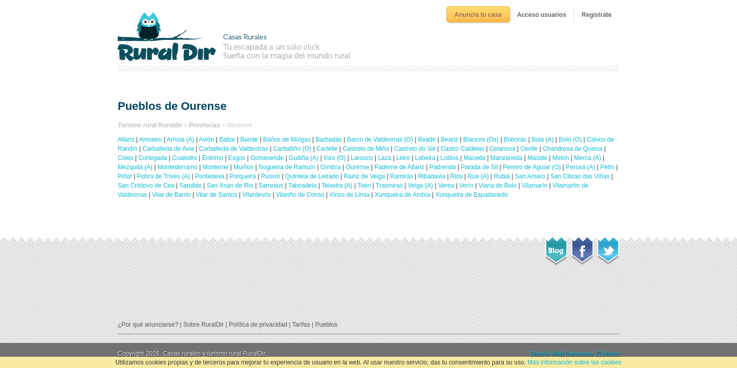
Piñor (125, 176)
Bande (249, 139)
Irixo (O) (334, 158)
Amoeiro (150, 139)
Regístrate (596, 14)
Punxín (270, 176)
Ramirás (401, 176)
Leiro (403, 158)
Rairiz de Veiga (364, 176)
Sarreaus (271, 185)
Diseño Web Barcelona (561, 353)
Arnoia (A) (180, 139)
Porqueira (242, 176)
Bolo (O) (570, 139)
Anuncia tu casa (478, 14)
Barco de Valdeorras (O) (380, 139)
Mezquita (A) (135, 167)
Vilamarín (534, 185)
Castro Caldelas (462, 148)
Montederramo (178, 167)
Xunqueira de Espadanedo (472, 194)
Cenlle (529, 148)
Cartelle (326, 148)
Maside (538, 158)
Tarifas (301, 324)
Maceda (475, 158)
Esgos (236, 158)
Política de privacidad (258, 324)
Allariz (126, 139)
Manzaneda (506, 158)
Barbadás (329, 139)
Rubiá (502, 176)
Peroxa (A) (580, 167)
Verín (466, 185)
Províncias (204, 125)
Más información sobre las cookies (574, 362)
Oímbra (330, 167)
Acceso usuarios (541, 14)
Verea (446, 185)
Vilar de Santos (216, 194)
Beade (427, 139)
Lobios (450, 158)
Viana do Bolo (498, 185)
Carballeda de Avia (168, 148)
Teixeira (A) (337, 185)
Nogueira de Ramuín (286, 167)
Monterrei (216, 167)
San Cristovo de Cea (146, 185)
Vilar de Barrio (171, 194)
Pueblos (326, 324)
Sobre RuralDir (203, 324)
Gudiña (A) (303, 158)
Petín (607, 167)
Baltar (227, 139)
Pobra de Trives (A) (163, 176)
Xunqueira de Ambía (402, 194)
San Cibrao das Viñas (580, 176)
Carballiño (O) (292, 148)
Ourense (358, 167)
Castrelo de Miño (365, 148)
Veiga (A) (420, 185)
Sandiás (191, 185)
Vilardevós (257, 194)
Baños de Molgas (287, 139)
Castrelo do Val (415, 148)
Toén (364, 185)
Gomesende (267, 158)
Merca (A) (587, 158)
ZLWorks (607, 353)
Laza (384, 158)
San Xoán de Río (230, 185)
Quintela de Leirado (312, 176)
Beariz (449, 139)
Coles (126, 158)
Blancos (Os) (480, 139)
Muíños (243, 167)
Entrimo (212, 158)
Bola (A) (543, 139)
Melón (560, 158)
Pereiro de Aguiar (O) (531, 167)
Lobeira (425, 158)
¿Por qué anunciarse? (148, 324)
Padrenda (442, 167)
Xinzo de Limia (349, 194)
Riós (456, 176)
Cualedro (184, 158)
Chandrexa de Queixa (572, 148)
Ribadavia (431, 176)
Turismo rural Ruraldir (150, 125)
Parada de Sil (479, 167)
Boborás (515, 139)
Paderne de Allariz (399, 167)
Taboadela (302, 185)
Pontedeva (209, 176)
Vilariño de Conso (300, 194)
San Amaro (530, 176)
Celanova (502, 148)
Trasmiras (389, 185)
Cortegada (152, 158)
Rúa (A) (478, 176)
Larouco (362, 158)
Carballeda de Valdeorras (233, 148)
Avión (206, 139)
